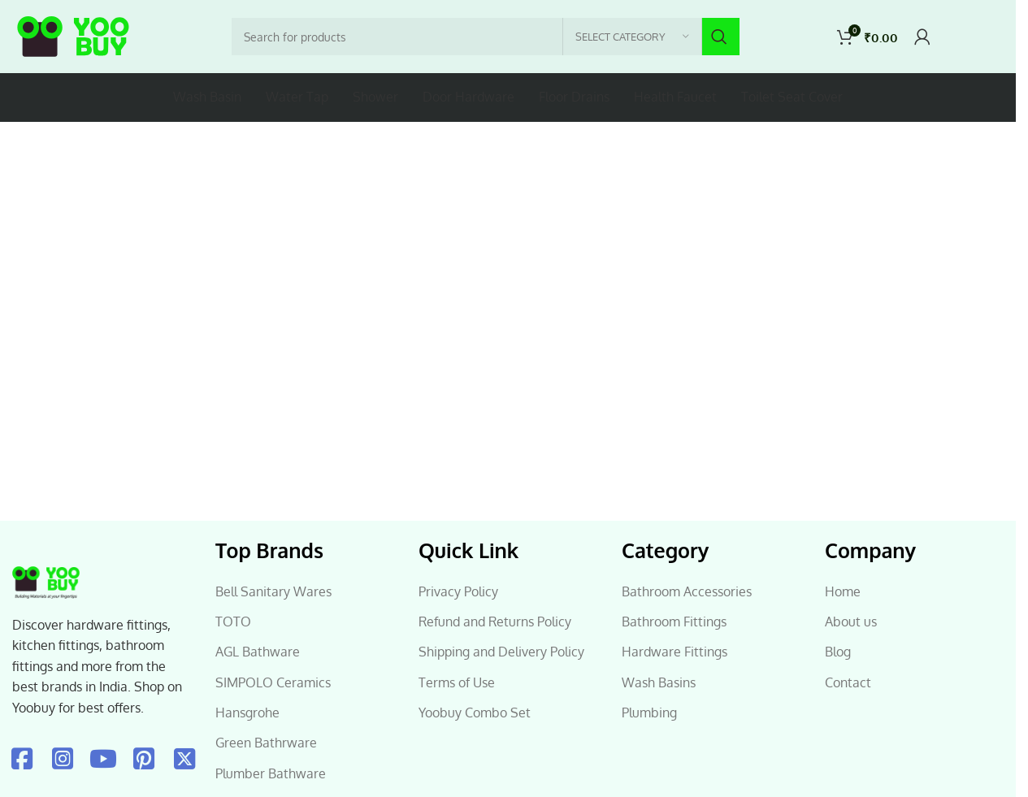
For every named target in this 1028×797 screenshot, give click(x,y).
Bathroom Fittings (674, 621)
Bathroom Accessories (687, 591)
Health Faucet (675, 97)
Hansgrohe (247, 712)
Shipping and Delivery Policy (501, 651)
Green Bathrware (266, 742)
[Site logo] (73, 37)
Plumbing (649, 712)
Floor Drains (574, 97)
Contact (848, 682)
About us (851, 621)
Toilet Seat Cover (792, 97)
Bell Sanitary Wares (273, 591)
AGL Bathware (257, 651)
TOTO (233, 621)
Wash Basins (659, 682)
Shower (375, 97)
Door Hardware (468, 97)
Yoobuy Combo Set (475, 712)
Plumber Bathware (270, 773)
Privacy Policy (458, 591)
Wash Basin (207, 97)
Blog (838, 651)
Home (843, 591)
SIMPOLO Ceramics (273, 682)
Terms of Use (457, 682)
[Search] (486, 36)
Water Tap (297, 97)
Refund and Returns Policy (495, 621)
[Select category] (632, 36)
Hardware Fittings (674, 651)
